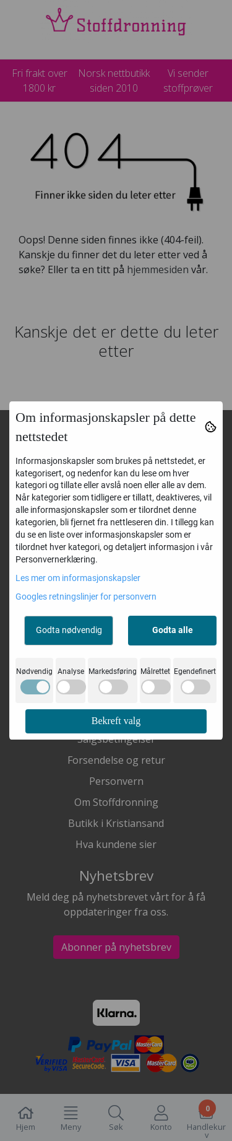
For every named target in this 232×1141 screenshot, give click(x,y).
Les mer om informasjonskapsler (77, 578)
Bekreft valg (116, 720)
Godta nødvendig (69, 630)
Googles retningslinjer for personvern (86, 596)
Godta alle (172, 630)
